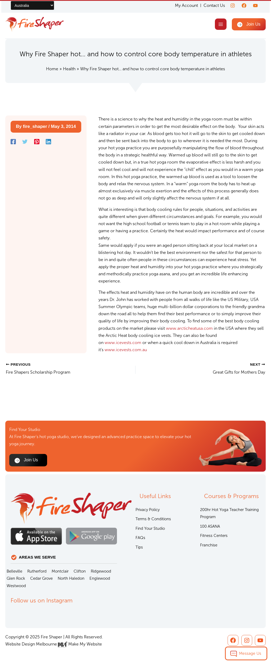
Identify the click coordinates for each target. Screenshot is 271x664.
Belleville (14, 571)
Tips (139, 547)
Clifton (80, 571)
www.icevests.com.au (126, 349)
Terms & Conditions (153, 519)
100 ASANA (210, 526)
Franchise (208, 545)
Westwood (16, 585)
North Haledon (71, 578)
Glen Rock (16, 578)
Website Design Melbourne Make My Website (53, 644)
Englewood (99, 578)
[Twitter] (25, 141)
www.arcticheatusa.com (189, 328)
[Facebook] (244, 5)
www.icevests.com (123, 342)
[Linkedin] (48, 141)
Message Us (250, 653)
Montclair (60, 571)
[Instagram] (232, 5)
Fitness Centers (214, 535)
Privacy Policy (148, 509)
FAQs (140, 537)
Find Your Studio (150, 528)
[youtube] (255, 5)
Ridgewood (101, 571)
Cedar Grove (41, 578)
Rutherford (37, 571)
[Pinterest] (36, 141)
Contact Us (214, 5)
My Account (186, 5)
